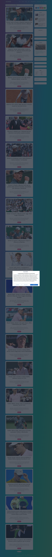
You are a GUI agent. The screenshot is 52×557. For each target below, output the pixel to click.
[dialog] (26, 278)
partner (17, 274)
